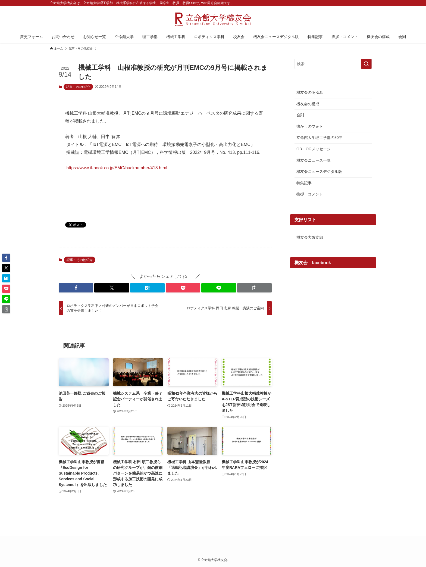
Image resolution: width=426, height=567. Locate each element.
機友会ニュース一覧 (313, 160)
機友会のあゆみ (309, 92)
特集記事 (304, 183)
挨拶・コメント (309, 194)
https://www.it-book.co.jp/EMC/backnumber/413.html (116, 168)
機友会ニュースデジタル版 (319, 171)
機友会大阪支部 (309, 237)
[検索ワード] (333, 64)
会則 (300, 115)
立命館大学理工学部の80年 (319, 137)
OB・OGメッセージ (313, 149)
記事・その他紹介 (78, 86)
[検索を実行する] (366, 64)
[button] (76, 287)
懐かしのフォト (309, 126)
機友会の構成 (307, 104)
